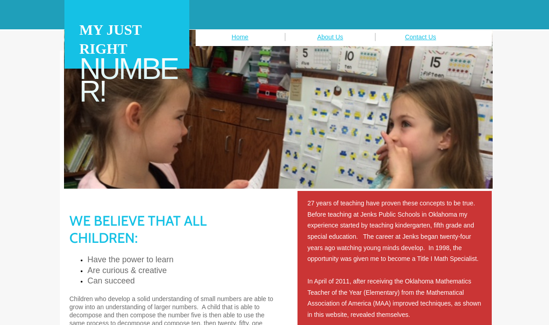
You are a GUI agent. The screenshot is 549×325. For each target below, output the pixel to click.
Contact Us (420, 37)
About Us (330, 37)
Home (240, 37)
